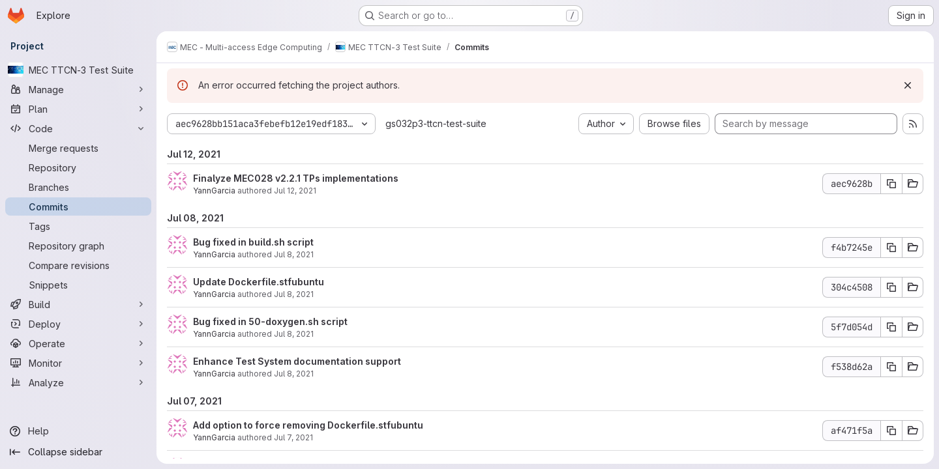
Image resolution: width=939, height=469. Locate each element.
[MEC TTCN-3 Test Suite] (78, 70)
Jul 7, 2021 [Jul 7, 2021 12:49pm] (293, 437)
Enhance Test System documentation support (297, 361)
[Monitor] (78, 363)
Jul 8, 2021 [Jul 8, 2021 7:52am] (294, 334)
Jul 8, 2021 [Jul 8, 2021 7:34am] (294, 373)
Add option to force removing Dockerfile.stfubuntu (308, 425)
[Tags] (78, 226)
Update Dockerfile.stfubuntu (258, 281)
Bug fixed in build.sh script (253, 242)
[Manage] (78, 89)
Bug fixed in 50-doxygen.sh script (270, 321)
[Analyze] (78, 382)
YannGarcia (214, 190)
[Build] (78, 304)
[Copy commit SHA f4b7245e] (891, 247)
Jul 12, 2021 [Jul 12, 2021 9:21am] (295, 190)
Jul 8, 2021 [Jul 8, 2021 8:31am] (294, 294)
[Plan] (78, 109)
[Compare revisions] (78, 265)
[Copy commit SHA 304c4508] (891, 287)
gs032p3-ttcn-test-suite (435, 123)
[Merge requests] (78, 148)
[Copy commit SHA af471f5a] (891, 430)
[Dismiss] (908, 85)
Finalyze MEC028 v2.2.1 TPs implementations (295, 178)
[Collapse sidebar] (78, 452)
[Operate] (78, 343)
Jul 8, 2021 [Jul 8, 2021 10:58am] (294, 254)
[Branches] (78, 187)
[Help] (78, 431)
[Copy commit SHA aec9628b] (891, 183)
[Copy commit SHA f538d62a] (891, 366)
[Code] (78, 128)
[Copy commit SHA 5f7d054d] (891, 327)
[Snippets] (78, 285)
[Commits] (78, 206)
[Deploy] (78, 324)
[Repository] (78, 167)
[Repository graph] (78, 245)
